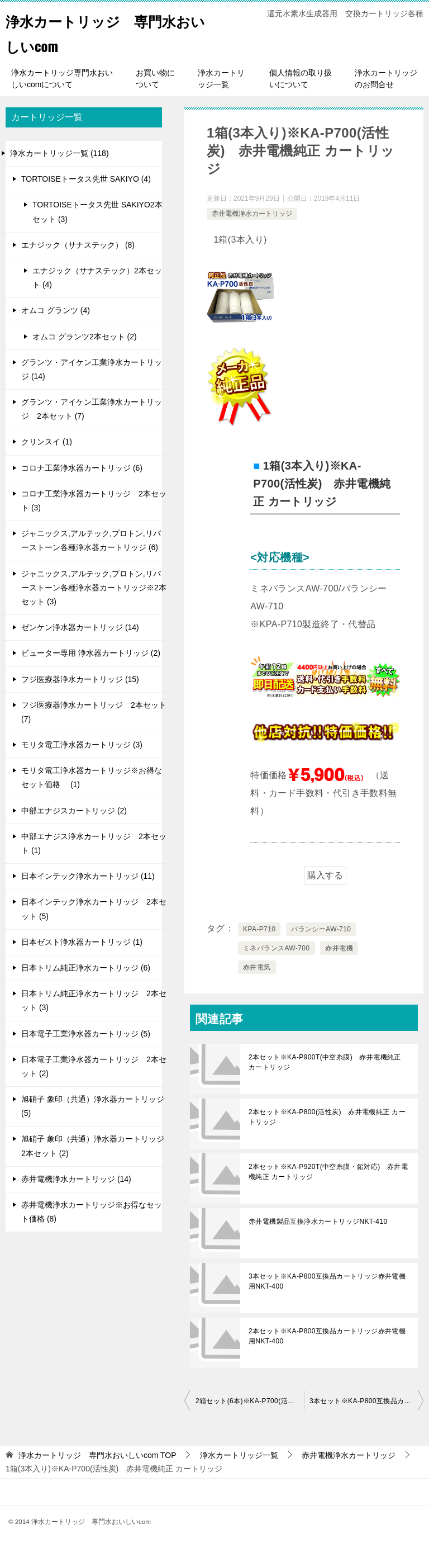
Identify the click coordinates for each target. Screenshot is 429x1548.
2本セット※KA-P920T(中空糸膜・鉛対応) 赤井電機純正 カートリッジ (328, 1172)
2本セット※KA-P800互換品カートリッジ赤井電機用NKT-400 (327, 1336)
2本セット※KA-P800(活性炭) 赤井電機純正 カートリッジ (327, 1117)
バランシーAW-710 (321, 929)
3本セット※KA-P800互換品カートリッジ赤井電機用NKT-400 (327, 1281)
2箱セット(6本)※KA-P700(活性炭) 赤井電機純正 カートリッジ (250, 1401)
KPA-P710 (259, 929)
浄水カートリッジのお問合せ (386, 78)
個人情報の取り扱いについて (300, 78)
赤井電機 (339, 948)
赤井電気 (257, 967)
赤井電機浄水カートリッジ (252, 213)
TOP (97, 1455)
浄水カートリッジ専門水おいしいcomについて (62, 78)
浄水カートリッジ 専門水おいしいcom (99, 32)
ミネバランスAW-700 (276, 948)
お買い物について (155, 78)
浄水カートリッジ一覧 (221, 78)
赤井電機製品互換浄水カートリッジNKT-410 (318, 1221)
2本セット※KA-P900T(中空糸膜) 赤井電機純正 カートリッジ (325, 1062)
